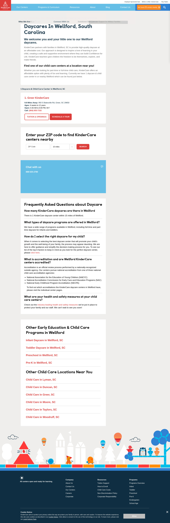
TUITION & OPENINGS (36, 117)
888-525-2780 (32, 172)
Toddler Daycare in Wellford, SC (45, 347)
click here (35, 253)
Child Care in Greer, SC (40, 394)
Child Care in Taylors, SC (41, 409)
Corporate (69, 497)
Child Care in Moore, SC (41, 402)
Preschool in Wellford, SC (42, 355)
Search (83, 147)
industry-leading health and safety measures (58, 305)
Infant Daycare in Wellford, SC (44, 340)
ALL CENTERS (29, 18)
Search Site (164, 8)
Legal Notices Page (29, 519)
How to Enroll (102, 486)
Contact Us (125, 7)
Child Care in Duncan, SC (41, 387)
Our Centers (22, 7)
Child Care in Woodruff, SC (42, 417)
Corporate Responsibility (106, 497)
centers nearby (147, 7)
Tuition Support (103, 483)
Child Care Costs (104, 490)
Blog (108, 7)
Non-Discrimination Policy (107, 493)
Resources (75, 7)
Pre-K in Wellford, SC (39, 362)
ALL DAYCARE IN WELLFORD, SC (50, 18)
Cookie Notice (53, 517)
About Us (69, 483)
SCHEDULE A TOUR (60, 117)
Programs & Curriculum (48, 7)
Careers (69, 493)
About (92, 7)
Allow (134, 516)
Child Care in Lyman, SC (41, 379)
